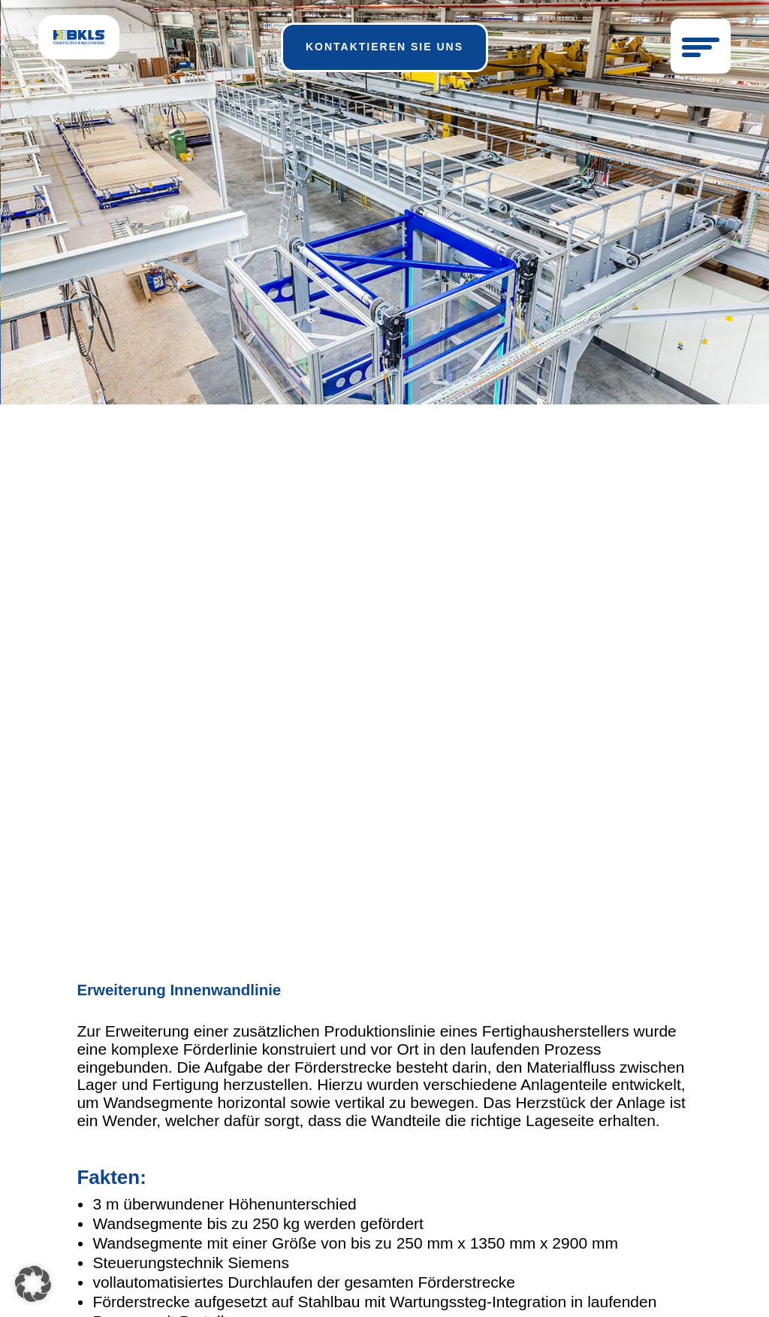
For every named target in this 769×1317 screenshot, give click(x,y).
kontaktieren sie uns (384, 47)
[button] (33, 1284)
